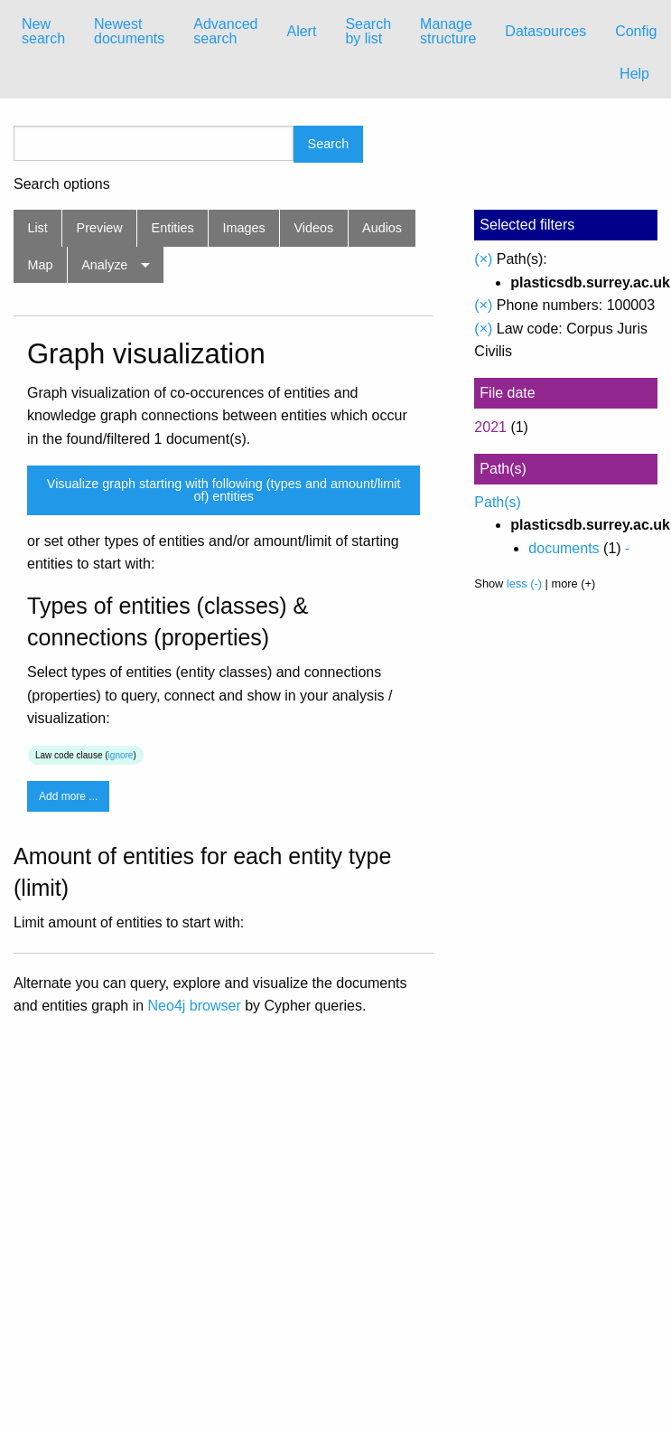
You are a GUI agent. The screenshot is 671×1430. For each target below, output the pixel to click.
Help (634, 73)
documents (563, 548)
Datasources (545, 31)
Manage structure (448, 31)
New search (43, 31)
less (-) (524, 583)
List (37, 228)
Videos (314, 228)
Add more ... (68, 796)
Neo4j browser (194, 1005)
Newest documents (129, 31)
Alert (301, 31)
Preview (100, 228)
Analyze (104, 265)
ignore (121, 755)
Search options (62, 184)
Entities (173, 228)
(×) (483, 259)
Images (244, 228)
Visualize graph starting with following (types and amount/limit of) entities (224, 489)
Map (39, 265)
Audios (382, 228)
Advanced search (225, 31)
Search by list (368, 31)
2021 (490, 427)
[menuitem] (43, 31)
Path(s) (497, 502)
